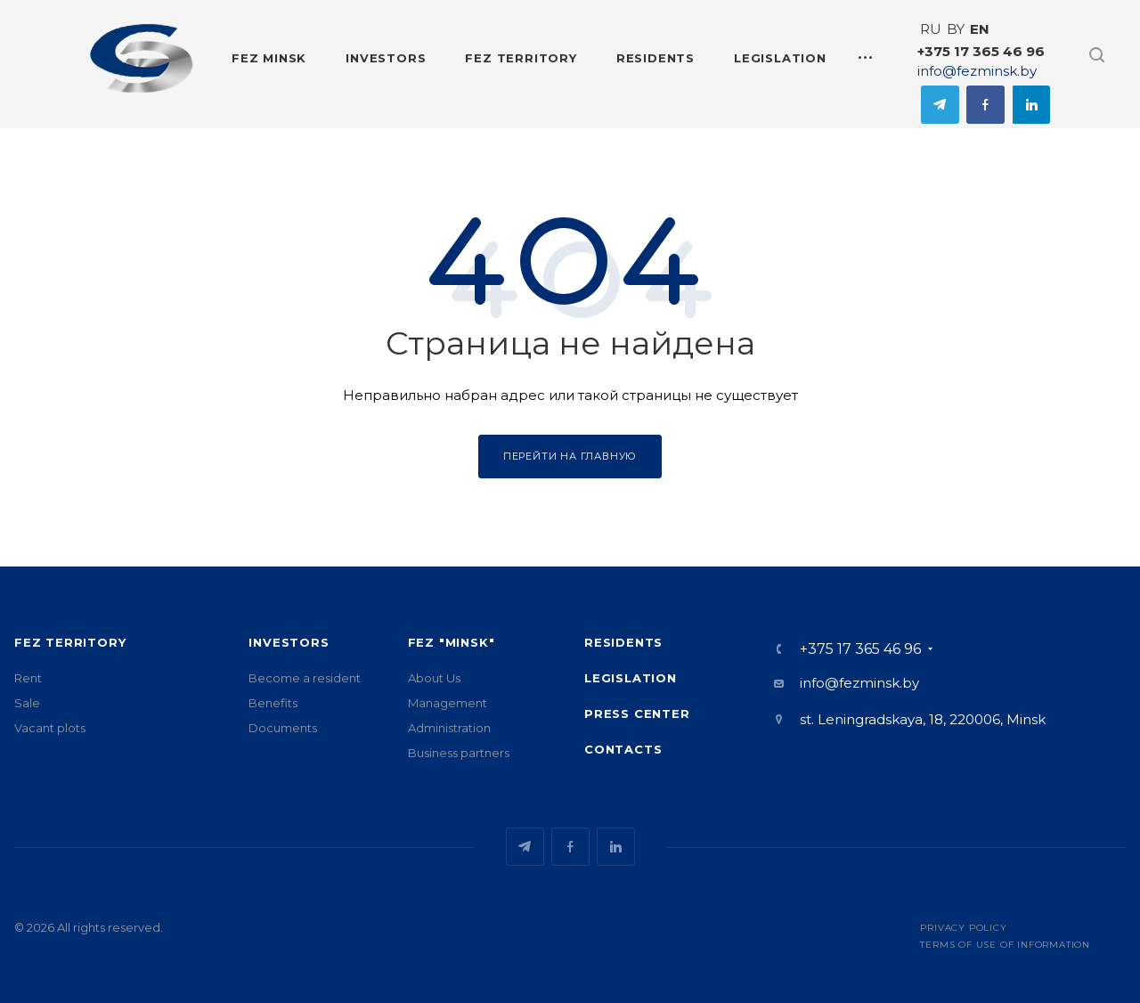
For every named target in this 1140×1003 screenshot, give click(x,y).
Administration (449, 728)
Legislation (630, 678)
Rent (28, 678)
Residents (623, 642)
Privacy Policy (963, 928)
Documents (282, 728)
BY (956, 28)
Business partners (458, 753)
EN (979, 28)
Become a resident (304, 678)
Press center (637, 713)
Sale (27, 703)
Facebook (985, 105)
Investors (288, 642)
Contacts (623, 749)
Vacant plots (50, 728)
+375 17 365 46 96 (981, 51)
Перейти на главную (570, 456)
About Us (434, 678)
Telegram (940, 105)
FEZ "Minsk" (451, 642)
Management (447, 703)
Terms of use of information (1005, 944)
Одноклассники (1031, 105)
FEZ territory (70, 642)
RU (930, 28)
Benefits (272, 703)
